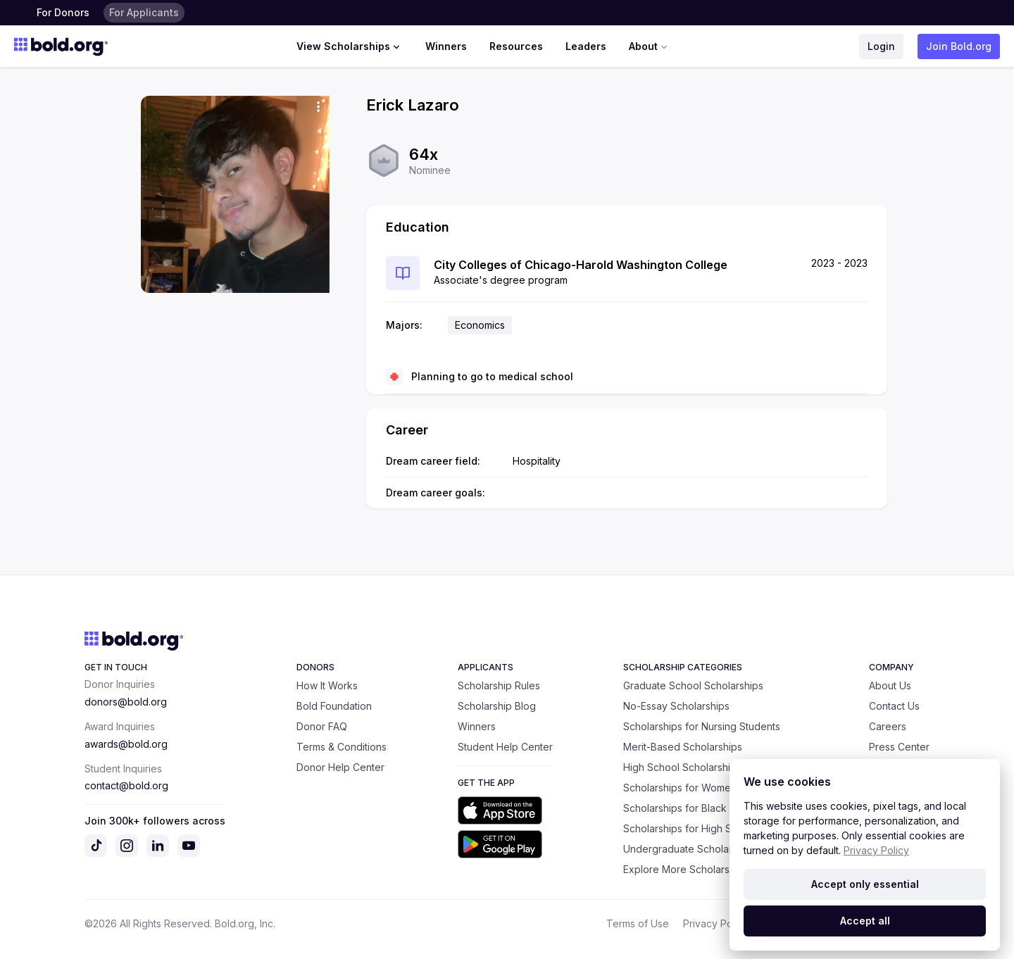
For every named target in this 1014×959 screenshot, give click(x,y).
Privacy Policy (716, 923)
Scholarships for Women (680, 788)
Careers (887, 726)
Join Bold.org (958, 46)
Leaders (585, 46)
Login (881, 46)
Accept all (865, 921)
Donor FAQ (321, 726)
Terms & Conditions (341, 747)
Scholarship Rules (499, 685)
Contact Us (894, 706)
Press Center (899, 747)
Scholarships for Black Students (696, 808)
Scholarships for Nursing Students (701, 726)
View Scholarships (349, 46)
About (649, 46)
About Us (890, 685)
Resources (516, 46)
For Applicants (144, 12)
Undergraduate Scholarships (689, 849)
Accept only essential (865, 884)
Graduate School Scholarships (693, 685)
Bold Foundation (334, 706)
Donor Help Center (340, 767)
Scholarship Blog (497, 706)
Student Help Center (505, 747)
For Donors (63, 12)
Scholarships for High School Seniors (709, 828)
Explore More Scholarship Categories (710, 869)
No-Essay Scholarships (676, 706)
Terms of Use (637, 923)
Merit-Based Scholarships (682, 747)
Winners (446, 46)
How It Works (327, 685)
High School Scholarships (682, 767)
